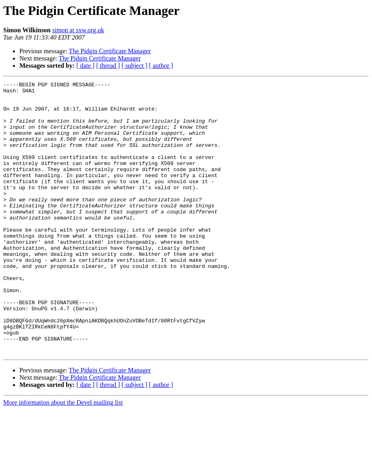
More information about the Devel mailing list (63, 457)
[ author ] (161, 65)
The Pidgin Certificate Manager (110, 51)
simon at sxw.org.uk (78, 30)
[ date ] (85, 65)
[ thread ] (108, 65)
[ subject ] (134, 65)
